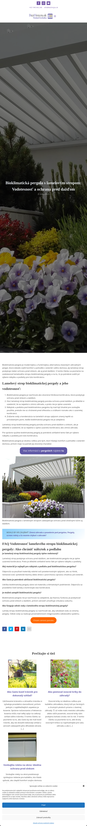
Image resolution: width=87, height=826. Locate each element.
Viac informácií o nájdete (43, 450)
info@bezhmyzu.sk (51, 7)
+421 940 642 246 (35, 7)
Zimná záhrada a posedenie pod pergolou (47, 532)
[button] (83, 786)
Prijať (43, 805)
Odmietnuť (44, 811)
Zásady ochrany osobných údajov (43, 823)
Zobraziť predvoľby (43, 817)
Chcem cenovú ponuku (43, 620)
